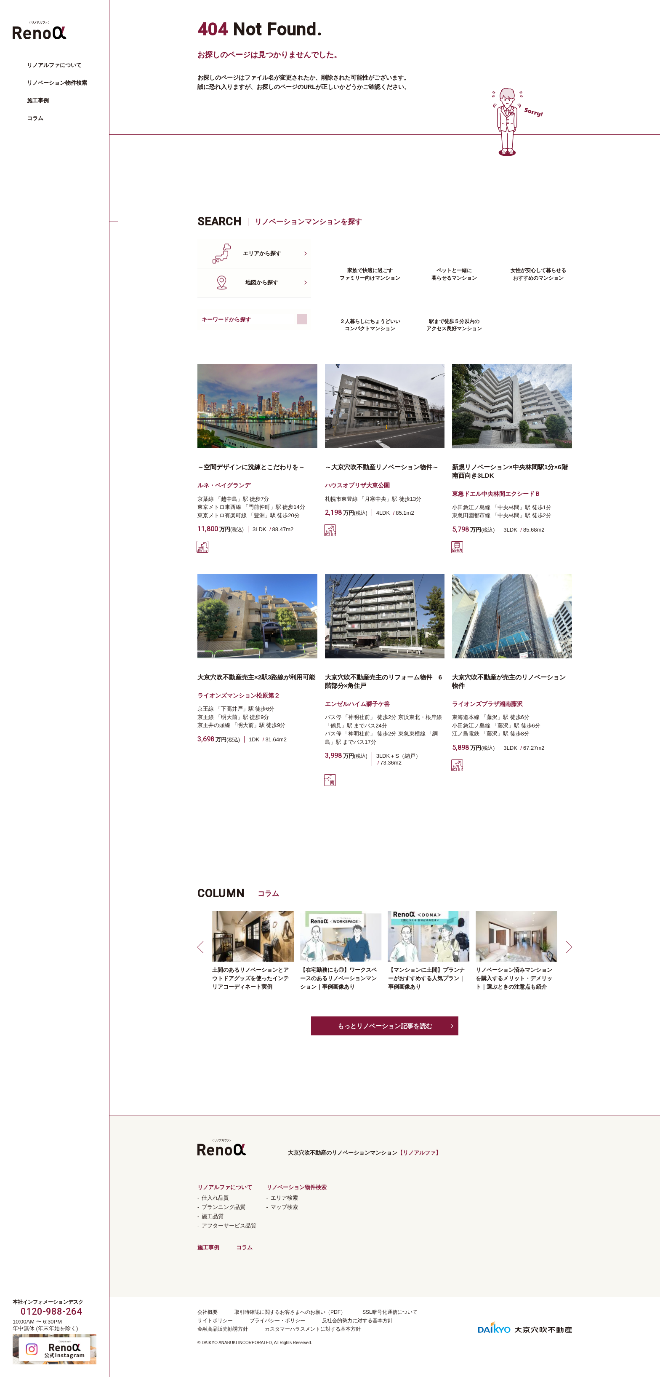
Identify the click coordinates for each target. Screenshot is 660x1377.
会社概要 (207, 1312)
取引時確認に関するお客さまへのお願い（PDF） (290, 1312)
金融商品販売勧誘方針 (222, 1329)
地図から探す (261, 282)
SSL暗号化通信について (390, 1312)
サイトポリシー (215, 1321)
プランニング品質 (223, 1207)
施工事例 (38, 100)
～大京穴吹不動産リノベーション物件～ (382, 467)
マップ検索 (284, 1207)
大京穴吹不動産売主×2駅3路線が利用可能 (256, 677)
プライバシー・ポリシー (277, 1321)
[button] (201, 946)
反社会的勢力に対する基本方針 (357, 1321)
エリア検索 (284, 1198)
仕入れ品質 (215, 1198)
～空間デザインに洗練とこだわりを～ (251, 467)
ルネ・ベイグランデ (223, 485)
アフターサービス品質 (229, 1225)
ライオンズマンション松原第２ (238, 695)
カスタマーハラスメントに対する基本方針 (313, 1329)
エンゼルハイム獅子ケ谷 (357, 704)
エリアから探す (262, 253)
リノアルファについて (54, 65)
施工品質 (213, 1216)
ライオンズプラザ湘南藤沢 (487, 704)
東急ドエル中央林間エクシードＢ (496, 493)
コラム (35, 118)
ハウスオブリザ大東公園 (357, 485)
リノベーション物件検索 (57, 83)
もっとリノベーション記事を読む (385, 1025)
